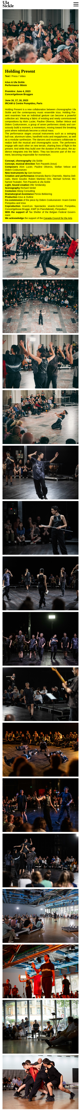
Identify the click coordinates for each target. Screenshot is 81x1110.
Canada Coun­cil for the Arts (57, 218)
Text (7, 76)
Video (23, 76)
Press (15, 76)
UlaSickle (8, 4)
